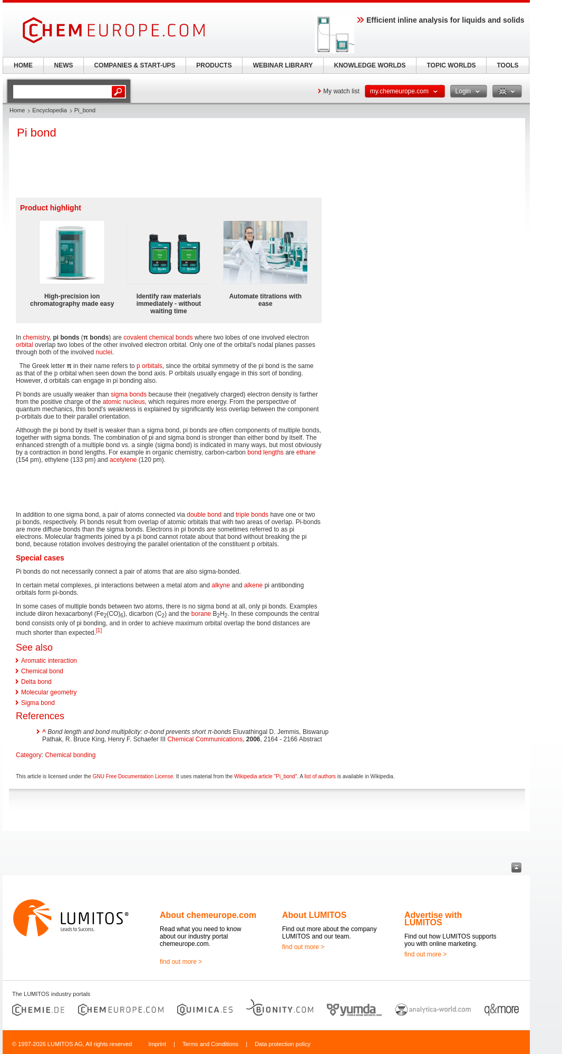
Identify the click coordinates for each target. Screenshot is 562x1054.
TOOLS (507, 65)
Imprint (157, 1044)
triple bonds (252, 514)
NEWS (63, 65)
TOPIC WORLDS (451, 65)
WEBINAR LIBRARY (283, 65)
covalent (135, 337)
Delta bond (36, 681)
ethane (306, 452)
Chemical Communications (205, 739)
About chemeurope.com (208, 915)
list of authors (319, 776)
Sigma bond (38, 703)
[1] (99, 630)
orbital (24, 345)
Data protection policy (283, 1044)
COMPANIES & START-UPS (134, 65)
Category (29, 755)
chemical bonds (170, 337)
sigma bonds (129, 394)
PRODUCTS (213, 65)
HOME (23, 65)
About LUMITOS (314, 915)
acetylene (123, 459)
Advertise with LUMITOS (433, 919)
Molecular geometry (48, 692)
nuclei (103, 352)
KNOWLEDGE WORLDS (370, 65)
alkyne (221, 585)
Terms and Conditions (210, 1044)
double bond (204, 514)
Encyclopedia (49, 110)
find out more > (181, 961)
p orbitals (149, 366)
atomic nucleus (124, 401)
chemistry (36, 337)
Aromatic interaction (49, 660)
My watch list (341, 91)
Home (17, 110)
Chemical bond (42, 671)
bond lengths (265, 452)
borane (201, 613)
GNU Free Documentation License (133, 776)
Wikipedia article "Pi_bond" (265, 776)
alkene (253, 585)
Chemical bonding (70, 755)
